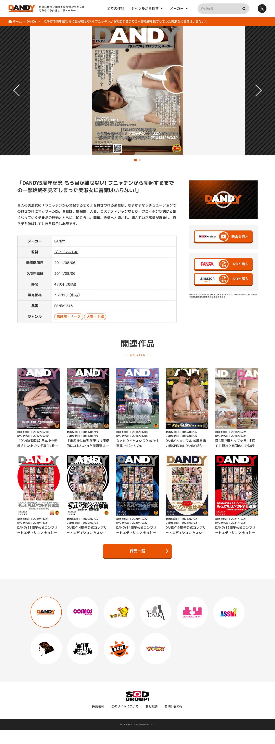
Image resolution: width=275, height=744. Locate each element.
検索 (244, 8)
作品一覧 (149, 551)
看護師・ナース (69, 316)
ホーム (17, 21)
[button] (135, 160)
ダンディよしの (66, 251)
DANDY (31, 21)
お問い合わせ (174, 706)
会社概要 (152, 706)
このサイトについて (125, 706)
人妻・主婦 (95, 316)
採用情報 (98, 706)
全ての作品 (115, 8)
